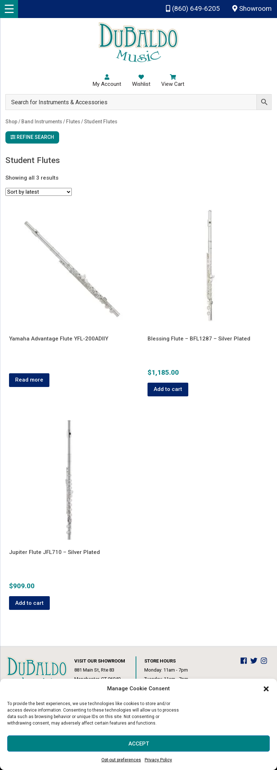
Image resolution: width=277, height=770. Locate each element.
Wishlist (141, 80)
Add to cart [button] (168, 389)
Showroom (252, 9)
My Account (107, 80)
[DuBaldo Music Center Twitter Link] (255, 661)
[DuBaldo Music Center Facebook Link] (245, 661)
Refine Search (32, 137)
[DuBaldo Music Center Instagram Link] (266, 661)
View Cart (172, 80)
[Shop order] (38, 192)
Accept (138, 743)
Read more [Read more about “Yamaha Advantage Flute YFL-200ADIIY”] (29, 380)
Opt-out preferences (121, 759)
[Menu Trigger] (9, 9)
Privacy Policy (158, 759)
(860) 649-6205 (193, 9)
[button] (266, 688)
